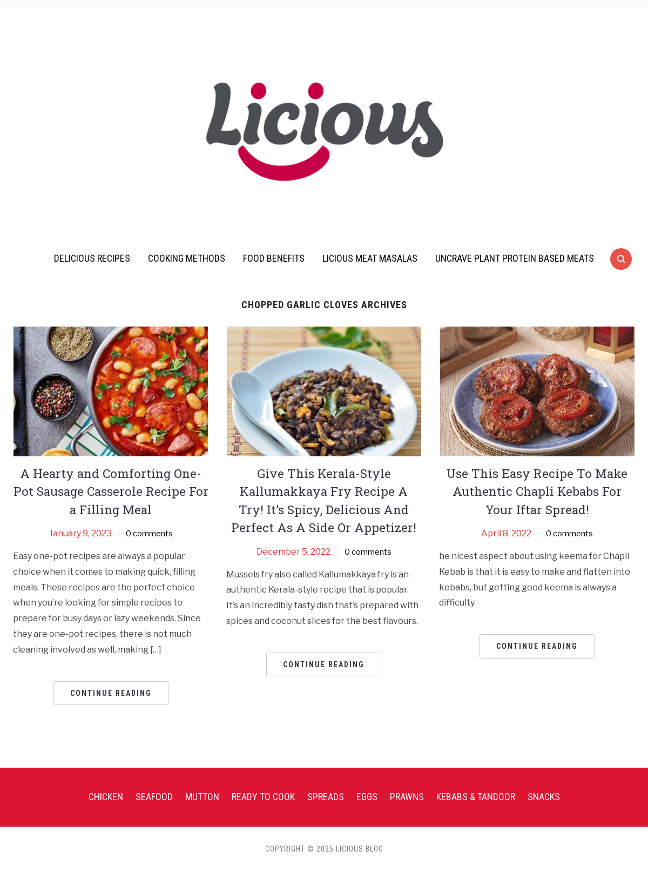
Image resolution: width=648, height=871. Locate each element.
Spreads (325, 796)
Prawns (407, 796)
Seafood (154, 796)
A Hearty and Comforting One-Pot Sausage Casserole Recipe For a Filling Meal (111, 491)
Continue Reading (111, 693)
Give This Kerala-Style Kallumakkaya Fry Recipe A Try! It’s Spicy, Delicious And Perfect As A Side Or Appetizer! (324, 500)
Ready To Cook (263, 796)
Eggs (366, 796)
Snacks (544, 796)
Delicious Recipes (92, 258)
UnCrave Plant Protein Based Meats (514, 258)
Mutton (202, 796)
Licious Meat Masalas (369, 258)
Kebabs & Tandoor (475, 796)
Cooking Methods (186, 258)
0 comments (149, 533)
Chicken (106, 796)
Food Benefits (274, 258)
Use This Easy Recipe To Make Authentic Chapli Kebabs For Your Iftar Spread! (537, 491)
